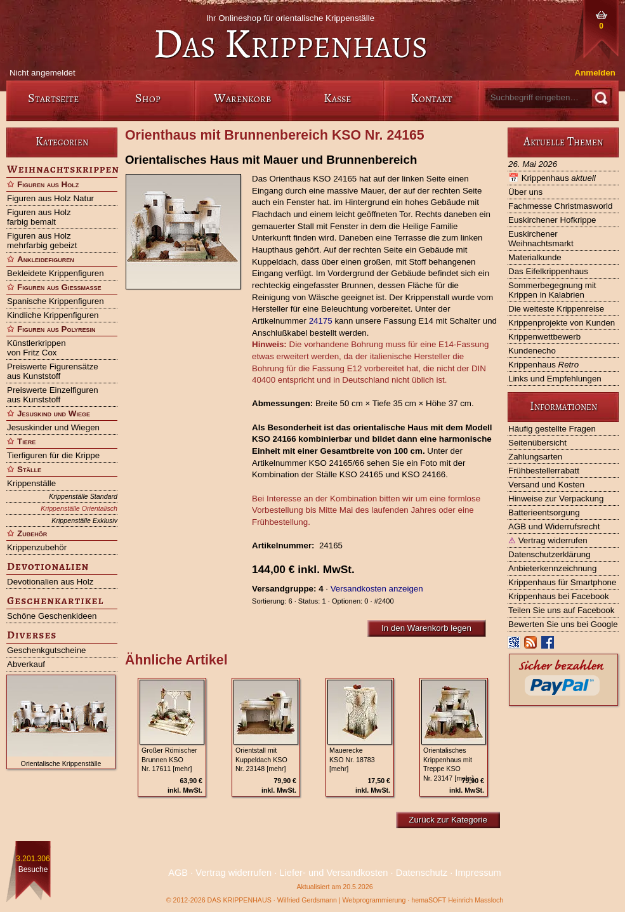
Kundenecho (532, 350)
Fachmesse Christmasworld (560, 206)
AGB (178, 873)
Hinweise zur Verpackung (555, 498)
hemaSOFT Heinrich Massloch (457, 900)
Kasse (337, 98)
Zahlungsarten (535, 456)
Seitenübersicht (537, 442)
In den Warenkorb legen (426, 628)
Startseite (53, 98)
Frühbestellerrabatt (543, 470)
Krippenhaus (552, 178)
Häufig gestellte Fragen (552, 428)
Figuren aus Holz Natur (50, 198)
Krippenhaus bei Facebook (558, 596)
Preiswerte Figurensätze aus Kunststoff (52, 371)
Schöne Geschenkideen (52, 616)
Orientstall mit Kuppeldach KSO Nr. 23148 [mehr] (261, 759)
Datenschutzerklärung (549, 554)
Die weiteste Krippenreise (556, 309)
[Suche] (600, 98)
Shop (148, 98)
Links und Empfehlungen (555, 378)
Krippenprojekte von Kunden (561, 322)
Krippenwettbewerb (544, 336)
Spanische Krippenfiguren (55, 301)
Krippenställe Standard (83, 496)
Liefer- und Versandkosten (333, 873)
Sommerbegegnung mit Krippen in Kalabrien (552, 290)
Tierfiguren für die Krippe (53, 455)
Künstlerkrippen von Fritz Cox (36, 347)
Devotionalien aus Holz (50, 581)
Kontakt (431, 98)
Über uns (525, 192)
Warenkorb (242, 98)
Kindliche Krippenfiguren (52, 315)
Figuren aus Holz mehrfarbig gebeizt (42, 240)
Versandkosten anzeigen (377, 588)
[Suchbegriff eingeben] (536, 97)
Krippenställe (31, 483)
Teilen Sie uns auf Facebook (561, 610)
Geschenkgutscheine (46, 650)
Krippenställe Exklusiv (84, 520)
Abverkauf (26, 664)
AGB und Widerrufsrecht (554, 526)
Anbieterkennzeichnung (552, 568)
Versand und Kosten (546, 484)
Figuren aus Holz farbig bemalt (39, 217)
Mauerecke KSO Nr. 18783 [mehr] (352, 759)
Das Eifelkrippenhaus (548, 271)
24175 (320, 321)
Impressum (478, 873)
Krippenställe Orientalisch (79, 508)
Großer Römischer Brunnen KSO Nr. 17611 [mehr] (169, 759)
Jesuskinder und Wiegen (53, 427)
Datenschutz (421, 873)
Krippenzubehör (37, 547)
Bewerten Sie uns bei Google (563, 624)
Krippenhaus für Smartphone (562, 582)
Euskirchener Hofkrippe (552, 220)
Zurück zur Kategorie (448, 819)
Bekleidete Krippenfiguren (55, 273)
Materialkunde (535, 257)
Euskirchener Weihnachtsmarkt (541, 238)
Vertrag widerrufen (548, 540)
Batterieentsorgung (544, 512)
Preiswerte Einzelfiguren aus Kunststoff (52, 394)
